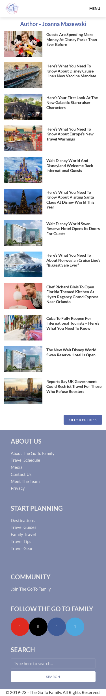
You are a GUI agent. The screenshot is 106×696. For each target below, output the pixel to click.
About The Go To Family (33, 453)
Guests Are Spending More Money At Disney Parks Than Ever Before (71, 39)
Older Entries (83, 420)
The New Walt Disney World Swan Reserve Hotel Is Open (71, 352)
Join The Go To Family (31, 588)
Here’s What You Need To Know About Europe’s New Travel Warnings (70, 134)
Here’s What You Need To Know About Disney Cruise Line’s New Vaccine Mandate (71, 70)
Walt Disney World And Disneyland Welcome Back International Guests (69, 165)
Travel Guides (23, 527)
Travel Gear (22, 548)
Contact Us (21, 474)
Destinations (23, 520)
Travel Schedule (25, 460)
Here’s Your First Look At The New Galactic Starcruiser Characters (72, 102)
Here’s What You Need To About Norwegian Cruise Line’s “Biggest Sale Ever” (73, 260)
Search (53, 676)
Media (17, 467)
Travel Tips (21, 541)
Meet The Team (25, 481)
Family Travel (23, 534)
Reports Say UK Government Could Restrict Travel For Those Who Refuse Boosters (73, 386)
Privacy (18, 488)
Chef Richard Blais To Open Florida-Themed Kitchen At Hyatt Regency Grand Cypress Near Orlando (72, 294)
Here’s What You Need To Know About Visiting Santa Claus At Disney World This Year (70, 200)
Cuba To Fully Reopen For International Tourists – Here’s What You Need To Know (72, 323)
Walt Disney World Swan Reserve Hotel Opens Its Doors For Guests (73, 228)
